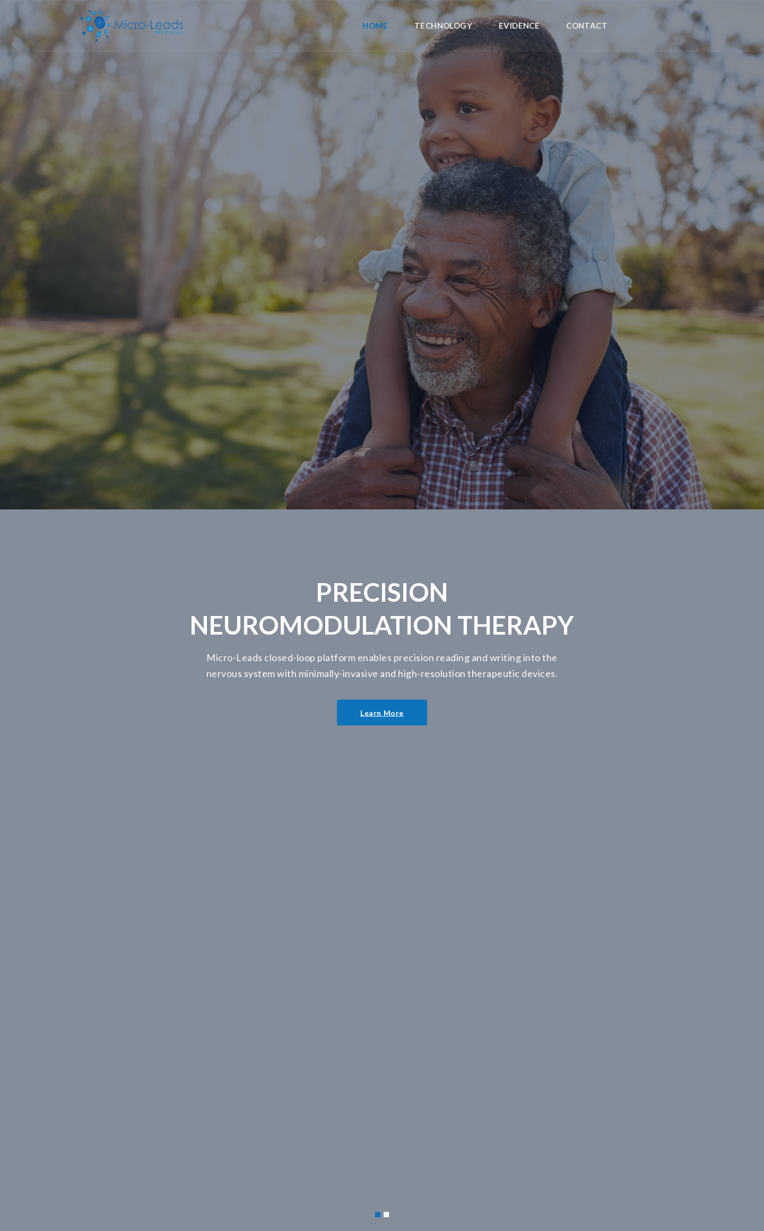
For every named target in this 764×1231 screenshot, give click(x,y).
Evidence (519, 25)
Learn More (382, 708)
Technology (443, 25)
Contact (586, 25)
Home (375, 25)
